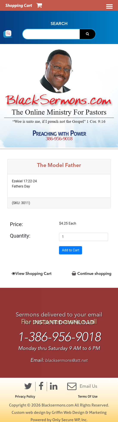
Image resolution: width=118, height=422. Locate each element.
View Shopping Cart (31, 273)
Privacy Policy (25, 396)
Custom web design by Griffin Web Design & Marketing (59, 412)
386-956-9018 (59, 138)
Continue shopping (91, 273)
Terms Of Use (88, 396)
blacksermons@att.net (66, 360)
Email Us (82, 386)
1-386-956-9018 (59, 337)
